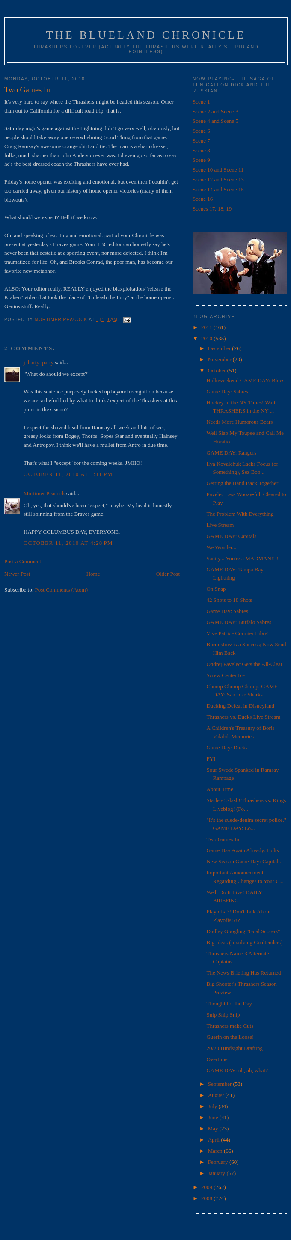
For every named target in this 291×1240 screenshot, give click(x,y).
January (217, 1173)
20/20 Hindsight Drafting (234, 1048)
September (220, 1084)
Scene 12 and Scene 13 (218, 179)
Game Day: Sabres (227, 391)
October (217, 370)
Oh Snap (216, 589)
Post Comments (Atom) (61, 589)
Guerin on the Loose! (230, 1037)
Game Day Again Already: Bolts (242, 850)
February (218, 1162)
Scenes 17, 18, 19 (212, 208)
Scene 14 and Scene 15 (218, 189)
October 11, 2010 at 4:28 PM (68, 543)
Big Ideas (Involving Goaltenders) (244, 942)
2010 (207, 338)
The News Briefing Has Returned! (244, 972)
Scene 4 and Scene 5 (215, 121)
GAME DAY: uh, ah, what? (236, 1070)
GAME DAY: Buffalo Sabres (238, 622)
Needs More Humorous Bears (239, 422)
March (216, 1151)
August (217, 1095)
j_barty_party (38, 362)
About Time (219, 789)
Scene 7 (201, 140)
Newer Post (17, 574)
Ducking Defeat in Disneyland (240, 705)
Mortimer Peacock (44, 493)
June (214, 1117)
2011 (207, 327)
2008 (207, 1198)
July (213, 1106)
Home (93, 574)
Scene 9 (201, 160)
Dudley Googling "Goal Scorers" (243, 931)
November (220, 359)
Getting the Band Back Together (242, 483)
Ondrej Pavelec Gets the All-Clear (244, 664)
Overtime (216, 1059)
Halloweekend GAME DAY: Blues (245, 380)
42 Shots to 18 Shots (229, 600)
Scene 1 (201, 101)
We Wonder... (221, 547)
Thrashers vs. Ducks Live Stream (243, 717)
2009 (207, 1187)
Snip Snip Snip (223, 1014)
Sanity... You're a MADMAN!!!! (242, 558)
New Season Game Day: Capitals (243, 861)
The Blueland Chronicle (146, 35)
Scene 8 (201, 150)
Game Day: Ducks (226, 747)
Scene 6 (201, 131)
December (220, 348)
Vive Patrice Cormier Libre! (237, 633)
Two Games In (222, 839)
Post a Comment (22, 561)
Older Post (168, 574)
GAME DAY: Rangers (231, 452)
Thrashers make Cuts (229, 1026)
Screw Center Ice (225, 675)
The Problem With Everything (239, 514)
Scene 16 (203, 199)
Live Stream (220, 525)
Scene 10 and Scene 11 (218, 170)
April (214, 1139)
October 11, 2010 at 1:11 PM (68, 474)
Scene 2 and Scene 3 (215, 111)
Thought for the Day (229, 1003)
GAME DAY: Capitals (231, 536)
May (214, 1128)
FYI (210, 758)
